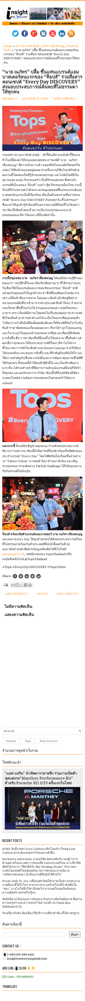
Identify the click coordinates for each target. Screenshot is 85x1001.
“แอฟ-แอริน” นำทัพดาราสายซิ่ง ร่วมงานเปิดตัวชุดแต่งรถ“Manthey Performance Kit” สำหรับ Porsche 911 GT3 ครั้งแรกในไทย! (41, 778)
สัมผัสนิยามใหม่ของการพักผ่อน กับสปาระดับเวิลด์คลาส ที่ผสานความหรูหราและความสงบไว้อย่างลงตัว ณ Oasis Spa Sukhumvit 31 (42, 902)
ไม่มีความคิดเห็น (64, 98)
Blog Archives (49, 741)
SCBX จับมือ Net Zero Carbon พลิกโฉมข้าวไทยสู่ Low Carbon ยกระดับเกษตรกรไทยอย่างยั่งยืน (38, 850)
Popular (11, 741)
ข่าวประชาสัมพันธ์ (27, 46)
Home (8, 46)
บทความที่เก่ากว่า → (70, 593)
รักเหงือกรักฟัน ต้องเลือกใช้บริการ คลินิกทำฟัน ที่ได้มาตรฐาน (40, 913)
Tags (28, 741)
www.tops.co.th (13, 554)
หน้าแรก (42, 593)
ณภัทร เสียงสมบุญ (52, 46)
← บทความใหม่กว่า (14, 593)
